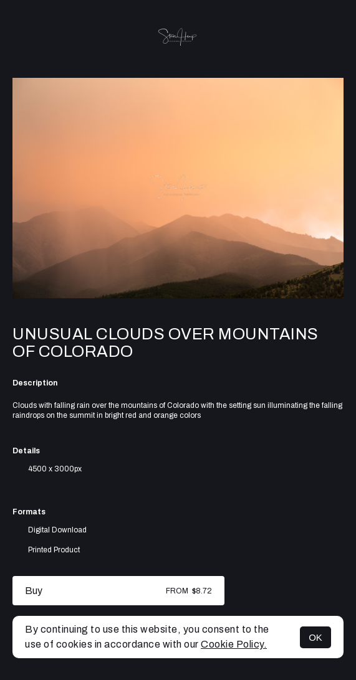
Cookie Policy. (234, 644)
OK (315, 637)
